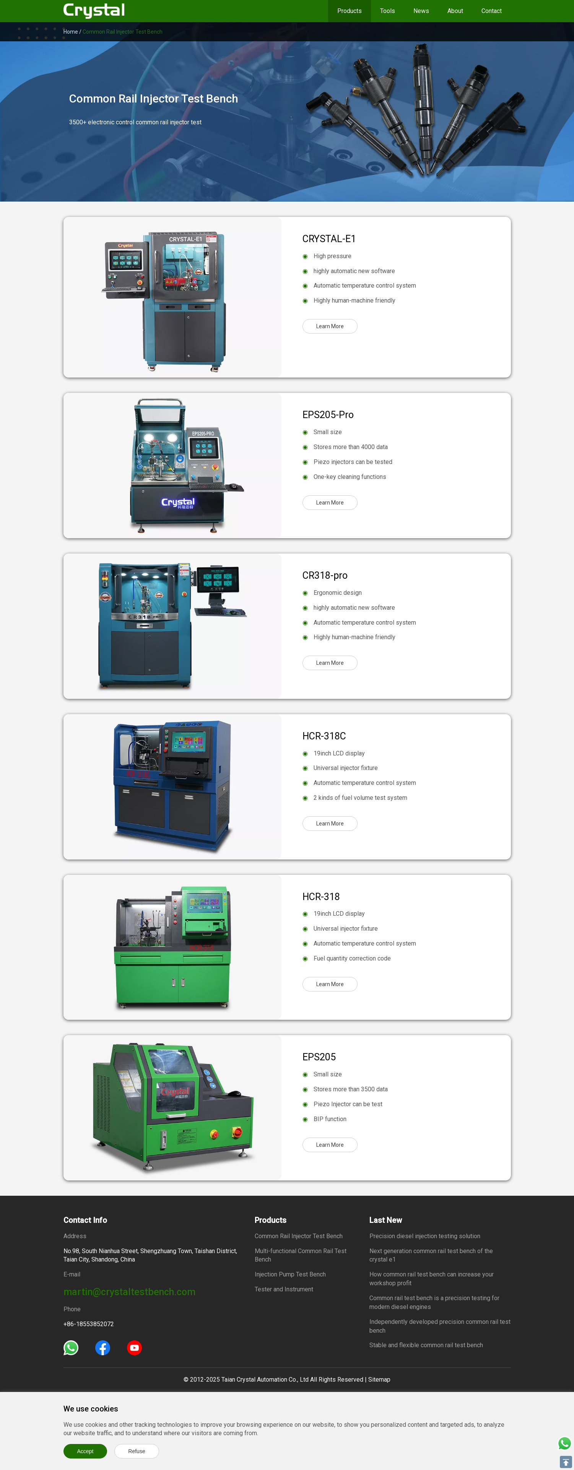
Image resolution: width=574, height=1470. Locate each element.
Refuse (136, 1451)
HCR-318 (321, 896)
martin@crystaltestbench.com (129, 1291)
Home (70, 32)
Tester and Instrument (284, 1289)
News (421, 11)
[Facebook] (102, 1347)
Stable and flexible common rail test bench (426, 1345)
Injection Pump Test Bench (290, 1274)
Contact (491, 11)
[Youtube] (134, 1347)
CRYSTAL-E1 (329, 238)
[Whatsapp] (70, 1347)
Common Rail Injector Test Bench (299, 1236)
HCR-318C (324, 736)
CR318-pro (325, 575)
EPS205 (319, 1057)
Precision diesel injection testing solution (424, 1236)
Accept (85, 1451)
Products (349, 11)
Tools (387, 11)
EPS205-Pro (328, 414)
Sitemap (379, 1379)
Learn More (330, 326)
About (455, 11)
